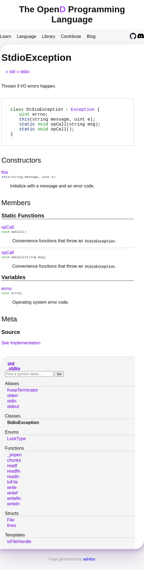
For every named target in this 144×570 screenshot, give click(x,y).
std (12, 71)
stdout (13, 415)
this (4, 179)
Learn (5, 36)
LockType (16, 447)
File (10, 528)
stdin (11, 409)
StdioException (23, 431)
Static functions (22, 223)
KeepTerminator (22, 398)
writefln (14, 507)
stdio (24, 71)
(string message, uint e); (57, 122)
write (11, 496)
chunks (14, 469)
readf (12, 474)
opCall (7, 234)
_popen (14, 463)
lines (11, 534)
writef (12, 501)
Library (48, 36)
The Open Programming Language (72, 14)
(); (46, 134)
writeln (13, 512)
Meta (9, 328)
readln (13, 485)
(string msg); (60, 128)
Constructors (21, 167)
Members (16, 210)
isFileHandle (19, 550)
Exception (82, 110)
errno (6, 296)
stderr (12, 404)
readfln (14, 480)
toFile (12, 490)
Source (10, 341)
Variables (13, 285)
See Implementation (20, 351)
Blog (91, 36)
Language (26, 36)
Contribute (71, 36)
